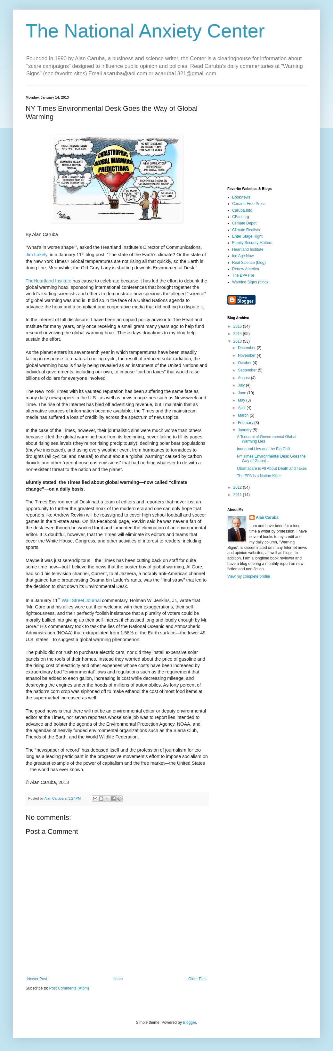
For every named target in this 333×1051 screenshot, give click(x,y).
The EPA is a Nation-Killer (259, 476)
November (247, 355)
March (244, 415)
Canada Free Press (248, 203)
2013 (238, 341)
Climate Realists (246, 230)
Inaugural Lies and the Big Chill (263, 449)
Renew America (245, 269)
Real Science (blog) (249, 262)
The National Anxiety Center (145, 31)
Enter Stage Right (247, 236)
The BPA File (243, 275)
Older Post (197, 979)
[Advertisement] (267, 135)
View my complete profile (248, 576)
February (246, 422)
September (248, 370)
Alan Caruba (267, 517)
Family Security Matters (252, 242)
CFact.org (240, 217)
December (247, 348)
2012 (238, 487)
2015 (238, 326)
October (245, 363)
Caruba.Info (242, 210)
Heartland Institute (247, 249)
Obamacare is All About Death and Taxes (272, 468)
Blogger (189, 1022)
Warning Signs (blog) (250, 282)
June (242, 393)
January (245, 430)
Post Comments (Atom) (69, 988)
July (242, 385)
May (242, 400)
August (244, 378)
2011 (238, 495)
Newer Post (37, 979)
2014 (238, 333)
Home (118, 979)
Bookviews (241, 197)
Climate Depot (244, 223)
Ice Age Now (243, 256)
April (242, 407)
